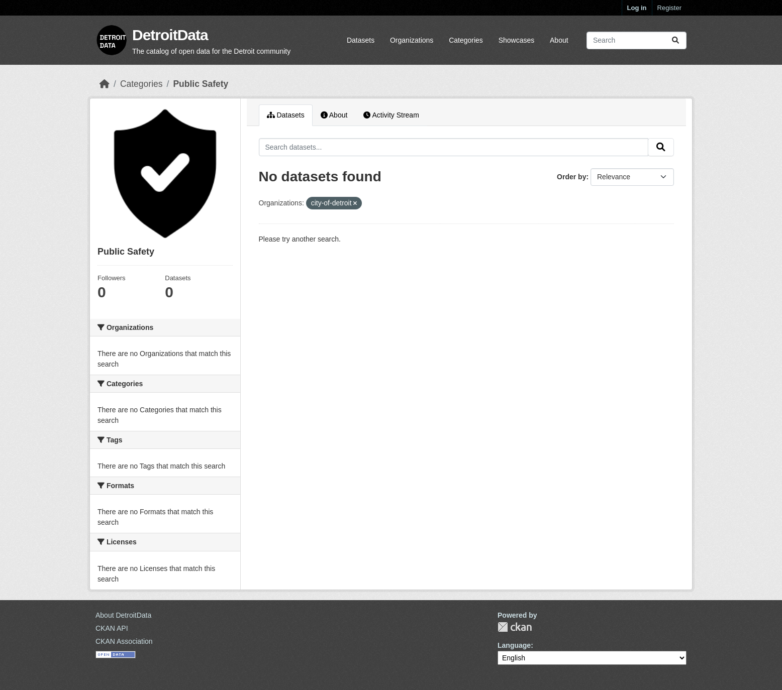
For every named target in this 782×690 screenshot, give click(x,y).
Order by (571, 177)
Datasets (360, 40)
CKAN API (111, 628)
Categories (466, 40)
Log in (637, 8)
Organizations (411, 40)
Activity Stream (391, 115)
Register (669, 8)
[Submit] (675, 40)
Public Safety (200, 84)
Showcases (517, 40)
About (559, 40)
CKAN (515, 627)
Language (514, 645)
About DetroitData (123, 615)
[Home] (105, 84)
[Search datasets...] (636, 40)
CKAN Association (124, 641)
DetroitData (170, 35)
